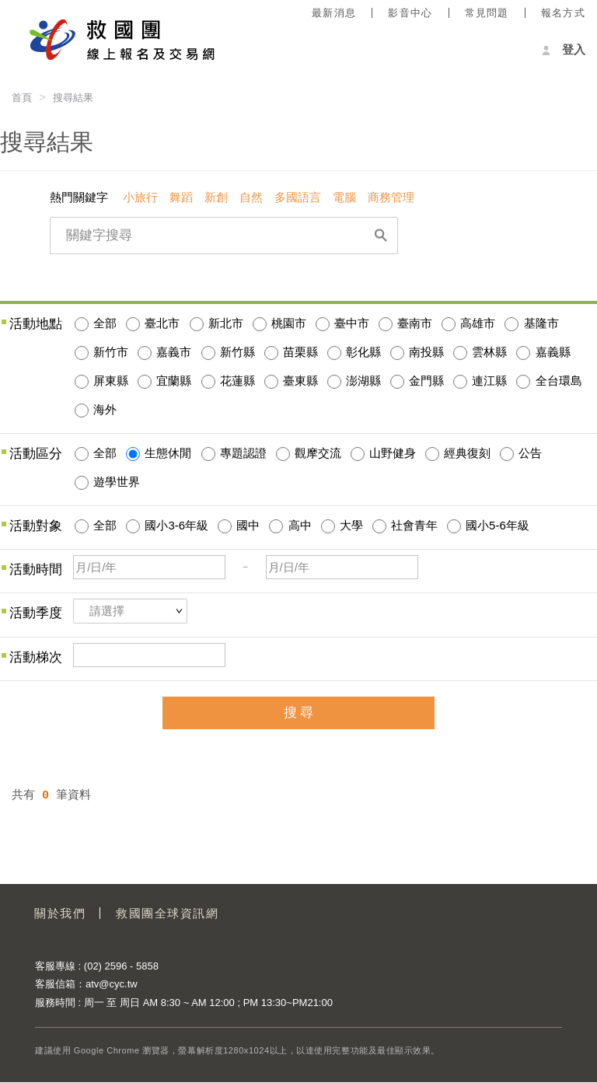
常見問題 (487, 13)
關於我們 (60, 913)
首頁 (22, 97)
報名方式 (563, 13)
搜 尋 (299, 712)
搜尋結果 (73, 97)
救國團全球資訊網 (169, 913)
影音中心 (410, 13)
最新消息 (334, 13)
